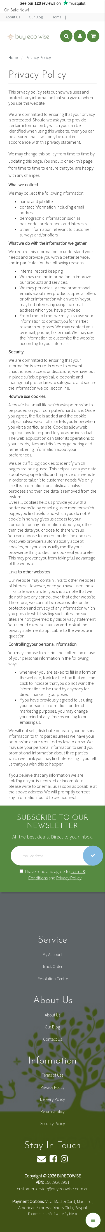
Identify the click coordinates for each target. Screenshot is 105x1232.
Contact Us (52, 1039)
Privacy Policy (68, 877)
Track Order (52, 966)
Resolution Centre (53, 978)
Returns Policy (53, 1111)
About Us (13, 16)
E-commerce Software (46, 1213)
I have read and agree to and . (52, 874)
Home (57, 16)
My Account (52, 954)
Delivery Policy (52, 1099)
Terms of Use (52, 1075)
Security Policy (52, 1123)
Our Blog (36, 16)
